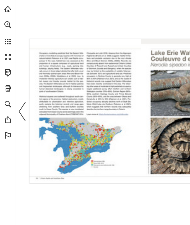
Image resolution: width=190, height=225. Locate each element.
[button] (8, 24)
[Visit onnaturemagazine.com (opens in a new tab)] (8, 9)
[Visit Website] (113, 114)
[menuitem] (8, 32)
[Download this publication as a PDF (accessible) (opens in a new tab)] (8, 73)
